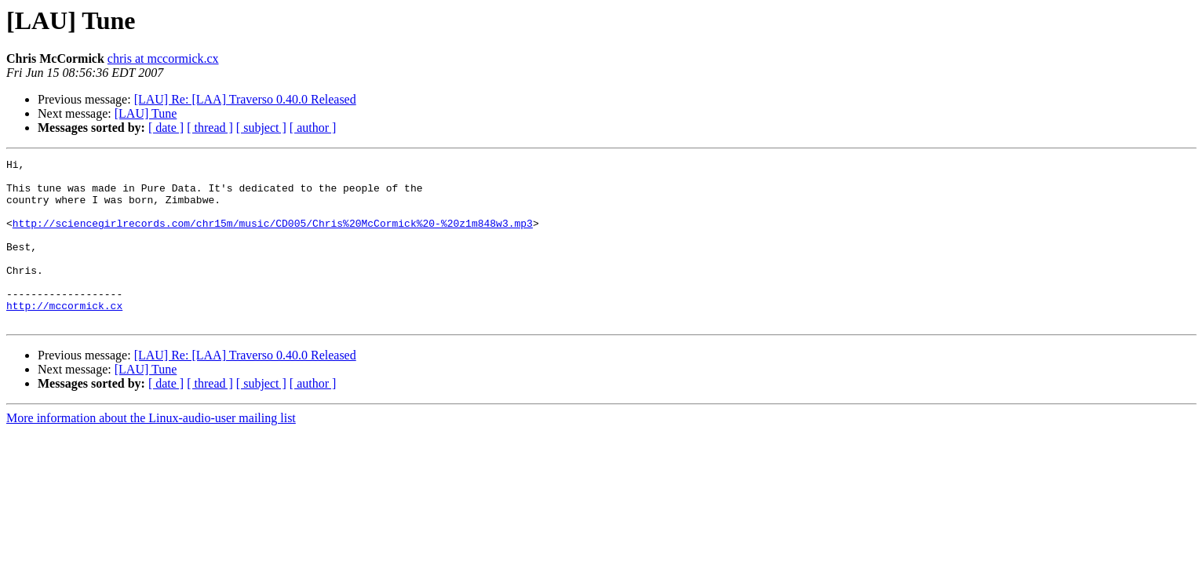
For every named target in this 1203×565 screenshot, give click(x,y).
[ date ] (166, 127)
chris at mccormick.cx (163, 58)
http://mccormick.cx (64, 336)
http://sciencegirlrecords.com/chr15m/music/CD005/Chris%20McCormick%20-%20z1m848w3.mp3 (273, 237)
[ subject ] (261, 127)
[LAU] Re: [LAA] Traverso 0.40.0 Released (245, 99)
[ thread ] (210, 127)
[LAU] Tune (146, 113)
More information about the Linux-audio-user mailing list (151, 450)
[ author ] (313, 127)
